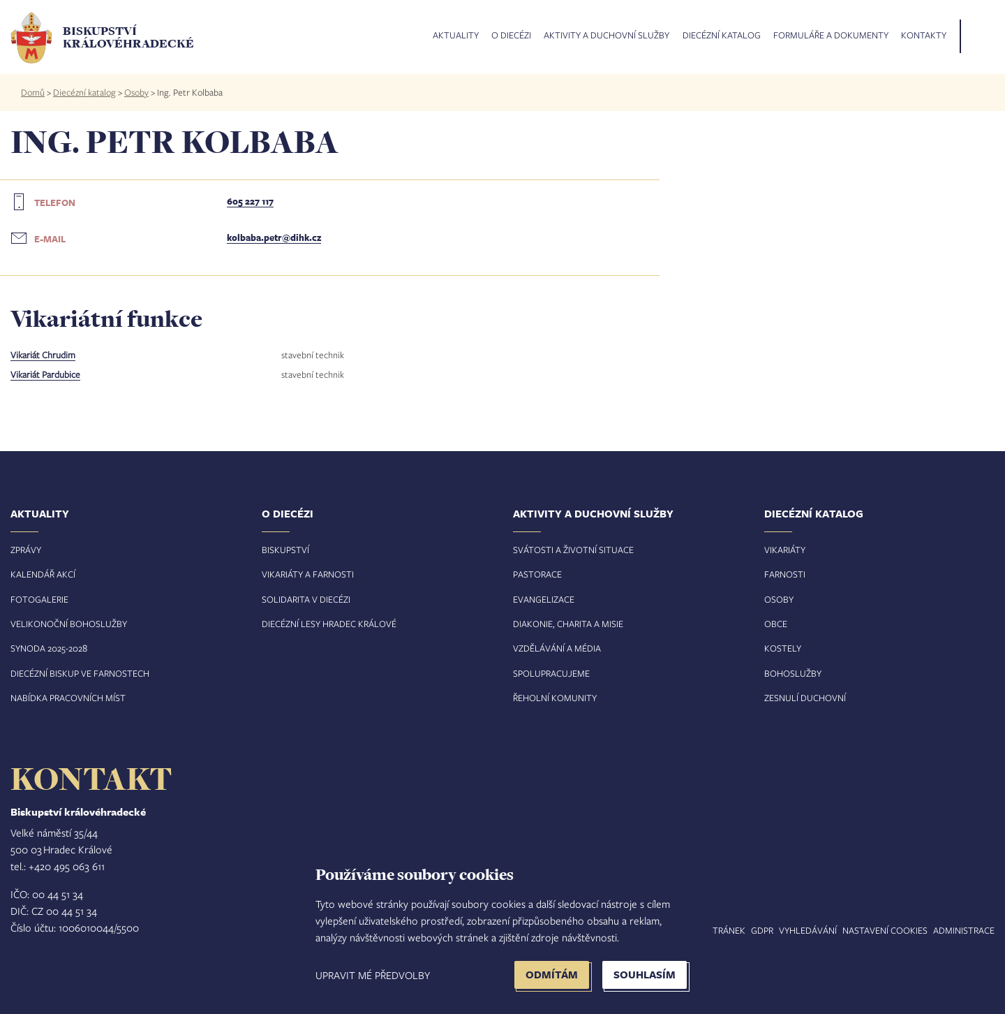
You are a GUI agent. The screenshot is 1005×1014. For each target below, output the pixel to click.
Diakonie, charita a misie (568, 623)
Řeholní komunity (555, 697)
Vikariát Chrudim (42, 354)
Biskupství (285, 549)
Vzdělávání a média (557, 648)
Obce (775, 623)
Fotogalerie (39, 599)
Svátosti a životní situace (573, 549)
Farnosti (784, 574)
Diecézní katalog (722, 35)
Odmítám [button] (552, 974)
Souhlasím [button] (644, 974)
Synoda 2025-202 (46, 648)
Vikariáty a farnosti (308, 574)
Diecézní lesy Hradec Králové (329, 623)
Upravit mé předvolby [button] (372, 975)
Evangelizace (543, 599)
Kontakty (923, 35)
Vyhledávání (808, 930)
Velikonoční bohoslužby (68, 623)
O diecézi (511, 35)
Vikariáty (784, 549)
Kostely (782, 648)
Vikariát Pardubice (45, 374)
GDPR (762, 930)
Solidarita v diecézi (306, 599)
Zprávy (25, 549)
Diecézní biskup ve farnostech (79, 673)
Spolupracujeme (551, 673)
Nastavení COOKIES (885, 930)
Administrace (964, 930)
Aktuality (456, 35)
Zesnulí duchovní (805, 697)
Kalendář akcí (42, 574)
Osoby (136, 92)
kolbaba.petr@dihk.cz (274, 237)
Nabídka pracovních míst (68, 697)
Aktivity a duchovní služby (606, 35)
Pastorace (537, 574)
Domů (33, 92)
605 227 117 (250, 201)
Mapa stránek (713, 930)
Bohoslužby (792, 673)
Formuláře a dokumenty (830, 35)
